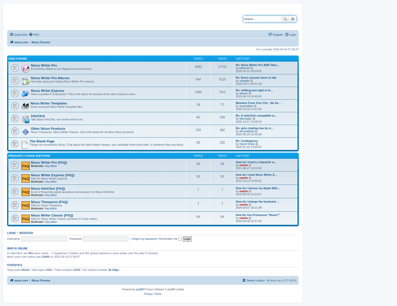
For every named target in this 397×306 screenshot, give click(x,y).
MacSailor (246, 118)
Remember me (170, 238)
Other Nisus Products (48, 128)
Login (11, 232)
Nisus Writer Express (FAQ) (52, 175)
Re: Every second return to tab (256, 77)
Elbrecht (245, 68)
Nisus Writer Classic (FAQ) (52, 215)
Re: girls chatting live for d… (255, 128)
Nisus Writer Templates (48, 103)
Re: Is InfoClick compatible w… (256, 115)
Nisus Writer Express (47, 91)
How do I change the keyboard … (258, 201)
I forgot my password (144, 238)
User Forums (17, 58)
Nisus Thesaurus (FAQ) (49, 202)
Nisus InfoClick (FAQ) (48, 188)
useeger (245, 80)
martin (244, 165)
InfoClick (38, 116)
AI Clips (114, 269)
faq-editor (51, 165)
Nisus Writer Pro (44, 65)
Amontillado (247, 131)
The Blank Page (42, 141)
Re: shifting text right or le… (254, 90)
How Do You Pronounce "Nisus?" (258, 214)
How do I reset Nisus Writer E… (256, 174)
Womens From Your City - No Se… (258, 102)
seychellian (246, 105)
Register (26, 232)
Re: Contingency (247, 140)
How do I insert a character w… (256, 162)
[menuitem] (34, 35)
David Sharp (247, 143)
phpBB (140, 289)
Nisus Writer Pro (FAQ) (49, 162)
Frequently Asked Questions (29, 156)
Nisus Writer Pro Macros (50, 78)
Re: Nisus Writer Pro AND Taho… (258, 65)
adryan (244, 93)
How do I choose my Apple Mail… (258, 188)
